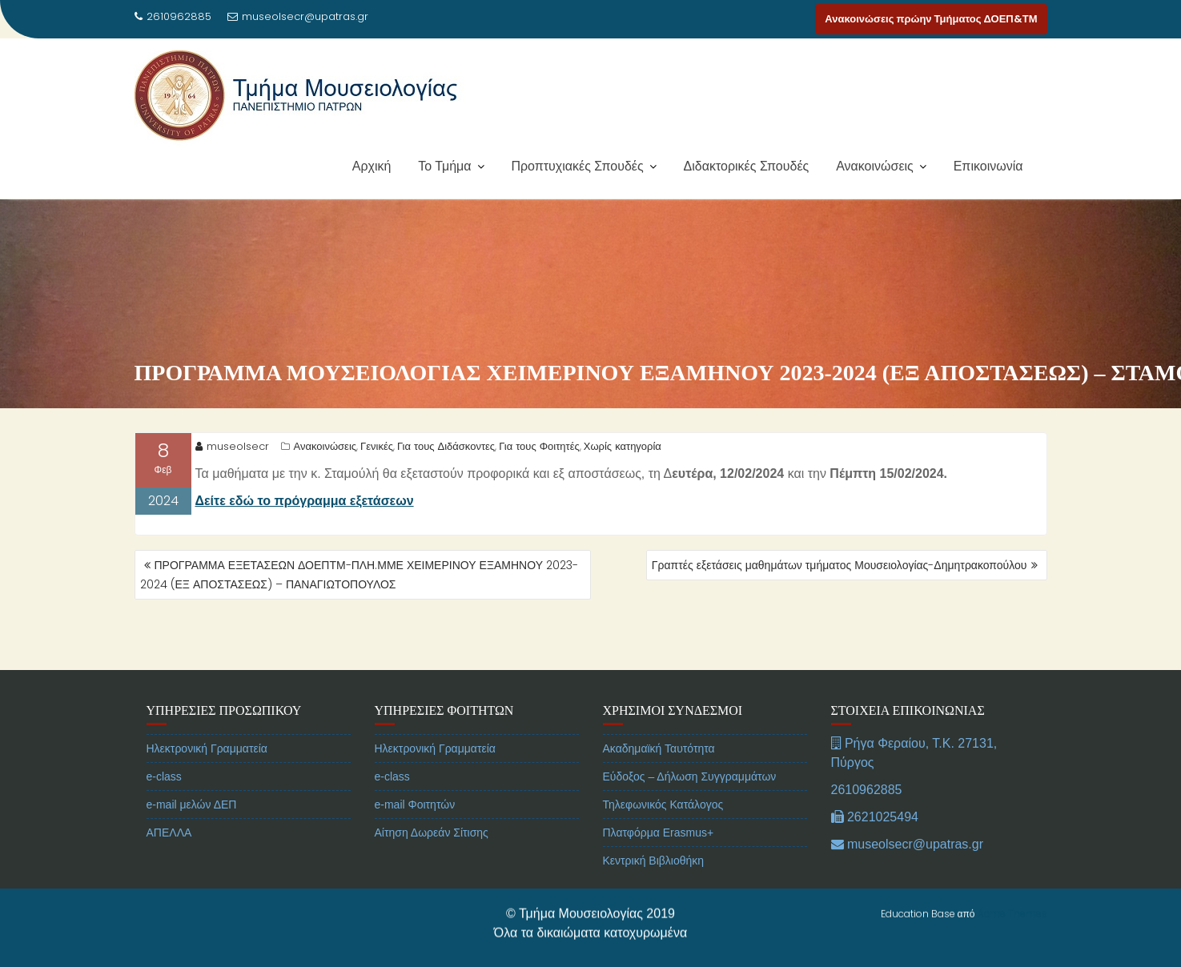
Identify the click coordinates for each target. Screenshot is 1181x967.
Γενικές (376, 447)
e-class (164, 803)
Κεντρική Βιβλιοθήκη (654, 887)
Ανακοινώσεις (875, 166)
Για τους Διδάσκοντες (446, 447)
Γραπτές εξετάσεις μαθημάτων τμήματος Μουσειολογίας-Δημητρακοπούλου (839, 565)
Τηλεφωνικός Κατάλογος (663, 831)
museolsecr (232, 447)
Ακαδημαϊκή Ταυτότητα (659, 775)
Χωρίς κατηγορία (622, 447)
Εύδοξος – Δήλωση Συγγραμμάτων (690, 803)
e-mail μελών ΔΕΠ (192, 831)
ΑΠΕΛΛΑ (169, 859)
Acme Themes (1012, 911)
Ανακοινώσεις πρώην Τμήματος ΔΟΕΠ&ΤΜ (931, 18)
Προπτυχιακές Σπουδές (577, 166)
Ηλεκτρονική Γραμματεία (207, 775)
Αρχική (372, 166)
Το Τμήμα (444, 166)
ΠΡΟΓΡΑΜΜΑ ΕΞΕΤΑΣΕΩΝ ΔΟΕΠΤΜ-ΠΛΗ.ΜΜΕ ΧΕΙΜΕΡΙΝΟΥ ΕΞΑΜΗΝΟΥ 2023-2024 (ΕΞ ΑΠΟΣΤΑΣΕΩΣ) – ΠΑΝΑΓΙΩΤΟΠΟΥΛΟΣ (359, 574)
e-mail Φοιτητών (415, 831)
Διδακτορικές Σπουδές (746, 166)
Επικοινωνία (988, 166)
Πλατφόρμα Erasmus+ (658, 859)
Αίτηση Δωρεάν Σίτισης (431, 859)
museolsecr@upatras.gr (297, 16)
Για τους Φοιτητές (539, 447)
